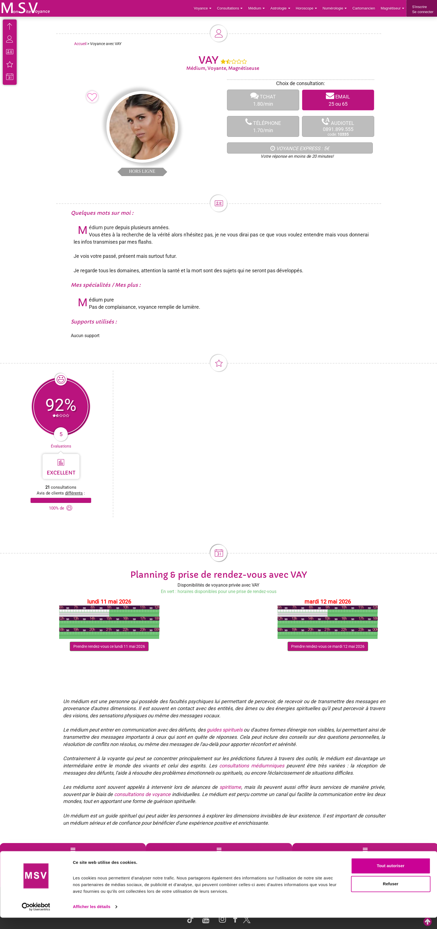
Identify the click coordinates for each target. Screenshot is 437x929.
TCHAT (263, 100)
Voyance (204, 8)
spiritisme (230, 787)
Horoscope (307, 8)
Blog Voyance (313, 856)
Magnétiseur (392, 8)
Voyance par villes (96, 856)
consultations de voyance (142, 794)
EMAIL (338, 100)
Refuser (390, 895)
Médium (257, 8)
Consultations (231, 8)
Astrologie (281, 8)
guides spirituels (225, 730)
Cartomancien (364, 8)
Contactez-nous (386, 856)
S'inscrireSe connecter (422, 9)
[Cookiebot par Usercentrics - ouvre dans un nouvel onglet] (36, 918)
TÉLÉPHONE (263, 126)
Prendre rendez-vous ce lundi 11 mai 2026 (109, 646)
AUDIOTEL (338, 127)
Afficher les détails (91, 918)
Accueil (80, 43)
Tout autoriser (390, 877)
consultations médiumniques (251, 766)
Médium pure (101, 227)
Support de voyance (26, 856)
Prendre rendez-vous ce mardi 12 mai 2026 (327, 646)
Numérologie (335, 8)
